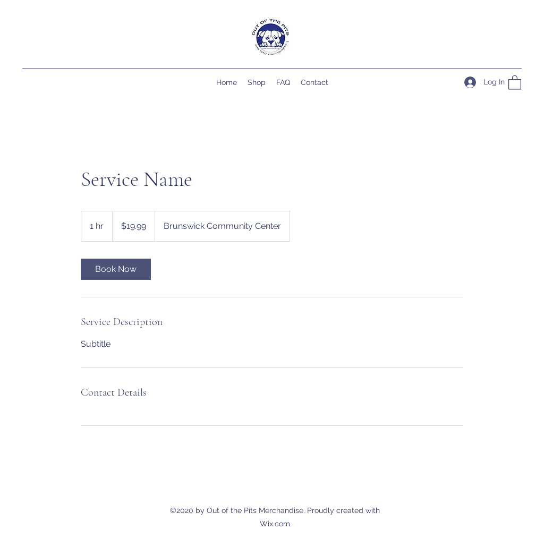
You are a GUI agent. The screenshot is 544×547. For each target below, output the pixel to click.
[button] (514, 82)
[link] (116, 269)
